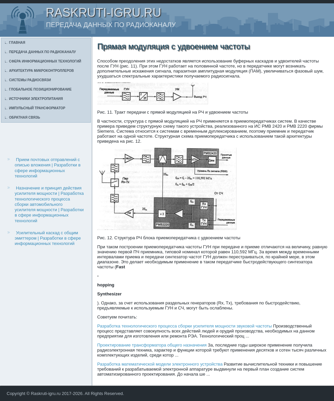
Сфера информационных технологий (45, 61)
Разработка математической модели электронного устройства (159, 364)
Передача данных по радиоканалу (42, 52)
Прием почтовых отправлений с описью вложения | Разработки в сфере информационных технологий (47, 167)
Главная (17, 42)
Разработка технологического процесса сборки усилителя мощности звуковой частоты (184, 325)
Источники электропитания (36, 99)
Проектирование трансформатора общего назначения (152, 345)
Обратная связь (24, 117)
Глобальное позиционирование (40, 89)
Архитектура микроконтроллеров (41, 71)
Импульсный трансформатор (37, 108)
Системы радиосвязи (30, 80)
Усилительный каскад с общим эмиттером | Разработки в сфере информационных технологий (48, 238)
